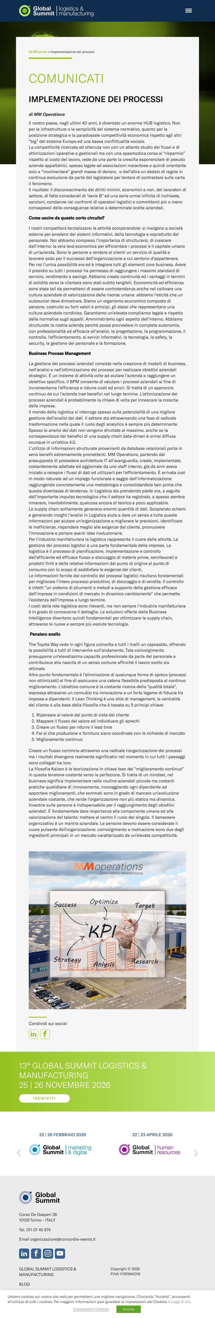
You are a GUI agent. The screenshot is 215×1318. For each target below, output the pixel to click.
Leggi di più (180, 1301)
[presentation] (19, 1153)
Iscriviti (44, 1098)
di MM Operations (47, 114)
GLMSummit (38, 52)
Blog (24, 1284)
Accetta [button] (128, 1309)
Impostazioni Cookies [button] (91, 1309)
